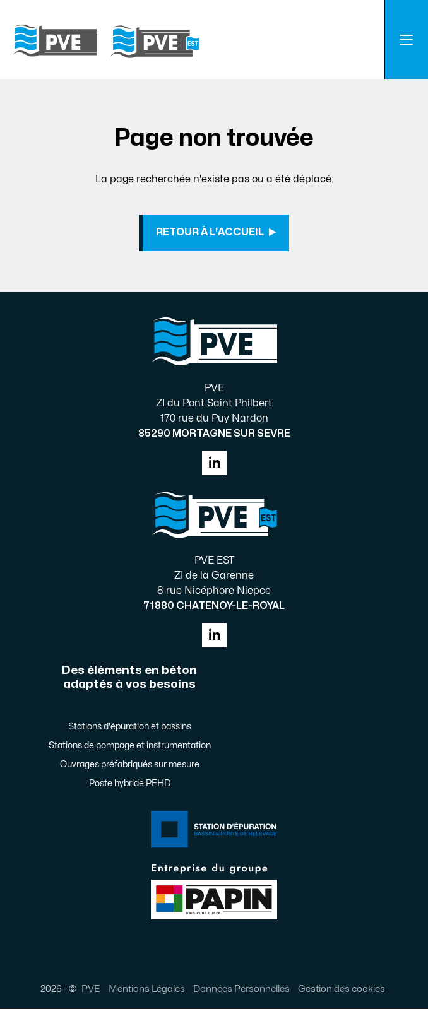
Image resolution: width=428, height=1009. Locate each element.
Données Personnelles (241, 989)
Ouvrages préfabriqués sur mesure (129, 765)
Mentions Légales (147, 989)
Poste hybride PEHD (129, 784)
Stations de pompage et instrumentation (130, 746)
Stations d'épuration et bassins (129, 727)
